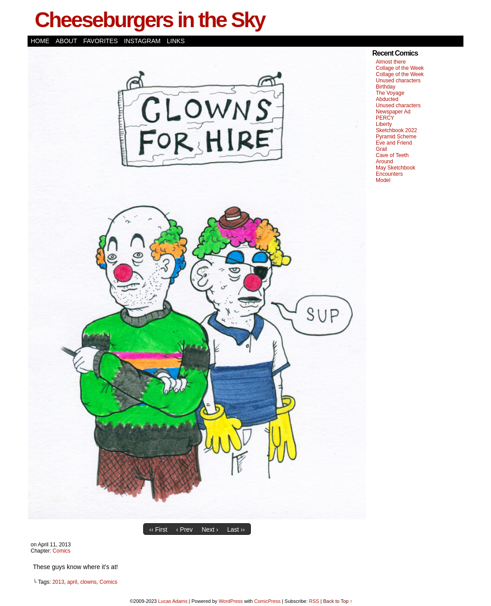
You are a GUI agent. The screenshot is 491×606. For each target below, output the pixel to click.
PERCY (385, 118)
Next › (209, 529)
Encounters (389, 174)
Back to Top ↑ (337, 601)
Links (176, 40)
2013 (58, 582)
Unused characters (398, 80)
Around (384, 161)
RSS (314, 601)
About (66, 40)
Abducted (387, 99)
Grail (381, 149)
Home (40, 40)
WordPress (231, 601)
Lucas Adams (172, 601)
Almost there (391, 62)
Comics (61, 551)
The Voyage (390, 93)
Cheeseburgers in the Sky (150, 20)
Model (383, 180)
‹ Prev (184, 529)
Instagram (142, 40)
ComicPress (267, 601)
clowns (88, 582)
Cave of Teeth (392, 155)
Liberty (384, 124)
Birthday (385, 87)
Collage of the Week (400, 68)
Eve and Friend (394, 143)
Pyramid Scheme (396, 136)
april (72, 582)
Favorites (100, 40)
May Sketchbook (395, 168)
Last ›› (236, 529)
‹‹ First (158, 529)
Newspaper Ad (393, 112)
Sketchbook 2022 (396, 130)
